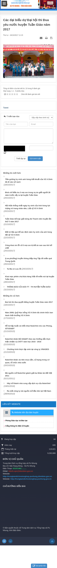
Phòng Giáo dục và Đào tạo (16, 421)
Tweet (5, 108)
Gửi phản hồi (39, 565)
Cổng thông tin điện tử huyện (17, 426)
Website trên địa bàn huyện (25, 412)
